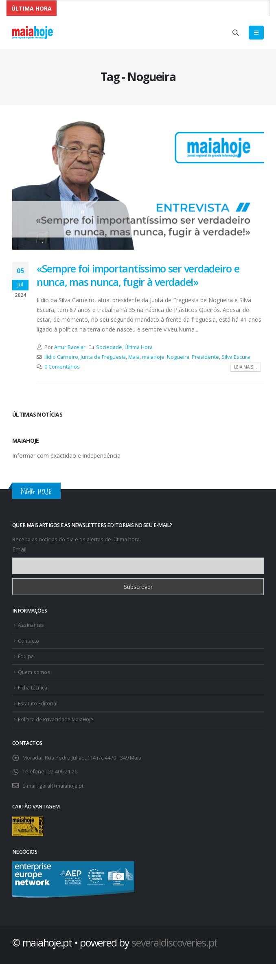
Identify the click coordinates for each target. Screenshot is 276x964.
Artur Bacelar (69, 347)
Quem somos (34, 670)
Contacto (28, 640)
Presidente (205, 357)
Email (19, 549)
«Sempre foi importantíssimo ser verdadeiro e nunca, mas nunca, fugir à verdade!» (138, 275)
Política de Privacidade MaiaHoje (57, 716)
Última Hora (139, 347)
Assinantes (31, 624)
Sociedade (109, 347)
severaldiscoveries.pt (174, 939)
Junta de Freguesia (103, 357)
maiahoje (153, 357)
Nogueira (178, 357)
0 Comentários (62, 366)
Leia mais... (245, 367)
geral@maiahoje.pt (62, 782)
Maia (134, 357)
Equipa (26, 655)
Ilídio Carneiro (61, 357)
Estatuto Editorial (38, 701)
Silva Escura (235, 357)
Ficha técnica (33, 685)
